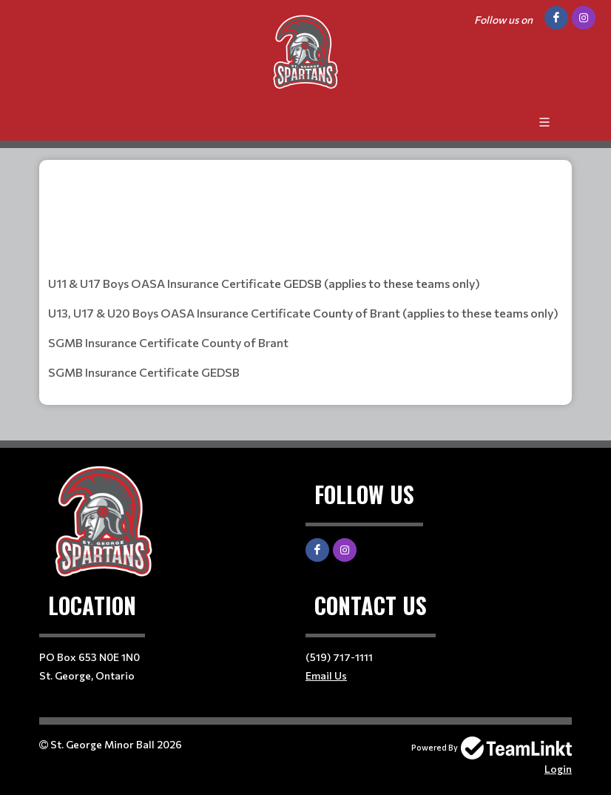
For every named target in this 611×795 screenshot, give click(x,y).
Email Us (326, 675)
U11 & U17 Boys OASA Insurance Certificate (164, 283)
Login (558, 768)
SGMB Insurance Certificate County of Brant (168, 342)
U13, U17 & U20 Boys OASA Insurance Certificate (179, 313)
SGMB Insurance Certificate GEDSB (144, 372)
